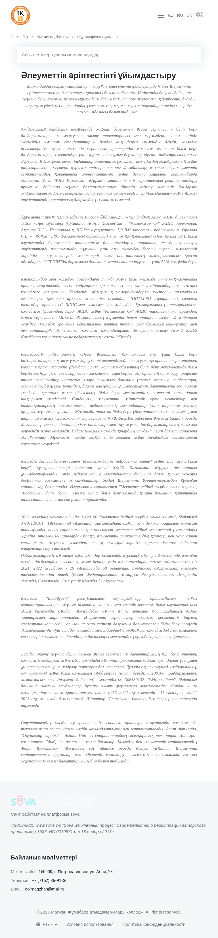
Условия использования (90, 924)
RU (180, 15)
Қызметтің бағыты (52, 37)
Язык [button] (45, 924)
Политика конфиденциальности (154, 924)
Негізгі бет (19, 37)
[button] (201, 15)
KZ (170, 15)
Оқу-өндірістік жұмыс (95, 37)
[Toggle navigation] (160, 15)
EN (189, 15)
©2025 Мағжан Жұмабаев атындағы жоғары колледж (90, 912)
